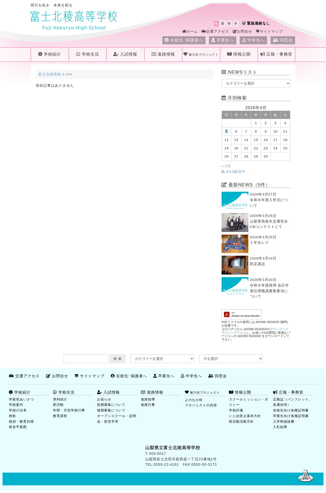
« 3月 (226, 166)
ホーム (190, 31)
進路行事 (148, 405)
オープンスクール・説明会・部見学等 (116, 418)
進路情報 (163, 54)
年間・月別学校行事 (69, 410)
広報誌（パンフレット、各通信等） (292, 402)
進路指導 (148, 399)
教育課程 (60, 416)
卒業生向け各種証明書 (291, 416)
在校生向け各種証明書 (291, 410)
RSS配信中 (234, 172)
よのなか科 (194, 400)
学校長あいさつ (21, 399)
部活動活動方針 (241, 421)
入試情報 (125, 54)
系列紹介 (60, 399)
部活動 (58, 405)
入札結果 (280, 427)
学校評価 (236, 410)
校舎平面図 (18, 427)
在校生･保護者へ (184, 40)
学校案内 (16, 405)
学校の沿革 (18, 410)
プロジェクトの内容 (201, 405)
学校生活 (87, 54)
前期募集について (111, 405)
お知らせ (104, 399)
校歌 (12, 416)
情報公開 (239, 54)
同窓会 (283, 40)
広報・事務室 (276, 54)
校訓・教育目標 (21, 421)
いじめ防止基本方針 (245, 416)
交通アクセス (215, 31)
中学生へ (253, 40)
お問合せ (242, 31)
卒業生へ (222, 40)
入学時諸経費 (283, 421)
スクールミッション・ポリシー (248, 402)
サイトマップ (269, 31)
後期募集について (111, 410)
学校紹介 (49, 54)
